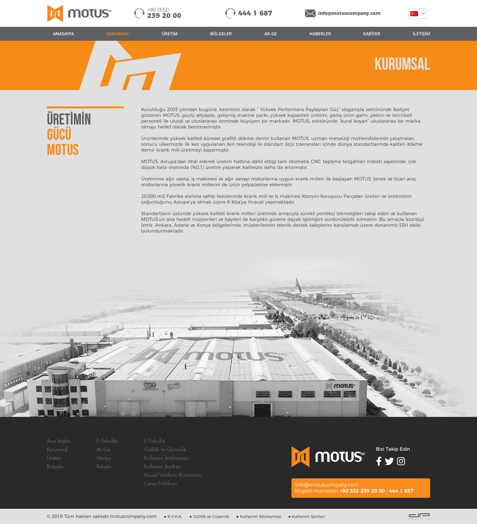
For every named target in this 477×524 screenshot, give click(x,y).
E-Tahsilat (106, 441)
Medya (103, 458)
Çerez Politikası (160, 484)
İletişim (103, 467)
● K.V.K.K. (173, 516)
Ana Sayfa (58, 441)
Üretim (54, 458)
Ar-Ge (103, 450)
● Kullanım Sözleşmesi (258, 516)
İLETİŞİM (421, 34)
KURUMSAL (118, 34)
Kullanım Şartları (162, 467)
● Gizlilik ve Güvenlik (209, 516)
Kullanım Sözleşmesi (166, 458)
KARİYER (371, 34)
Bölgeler (55, 467)
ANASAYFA (63, 34)
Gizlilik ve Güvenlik (165, 450)
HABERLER (320, 34)
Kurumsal (57, 450)
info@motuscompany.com (349, 13)
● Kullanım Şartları (306, 516)
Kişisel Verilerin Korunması (173, 475)
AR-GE (270, 34)
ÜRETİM (170, 34)
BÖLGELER (221, 34)
